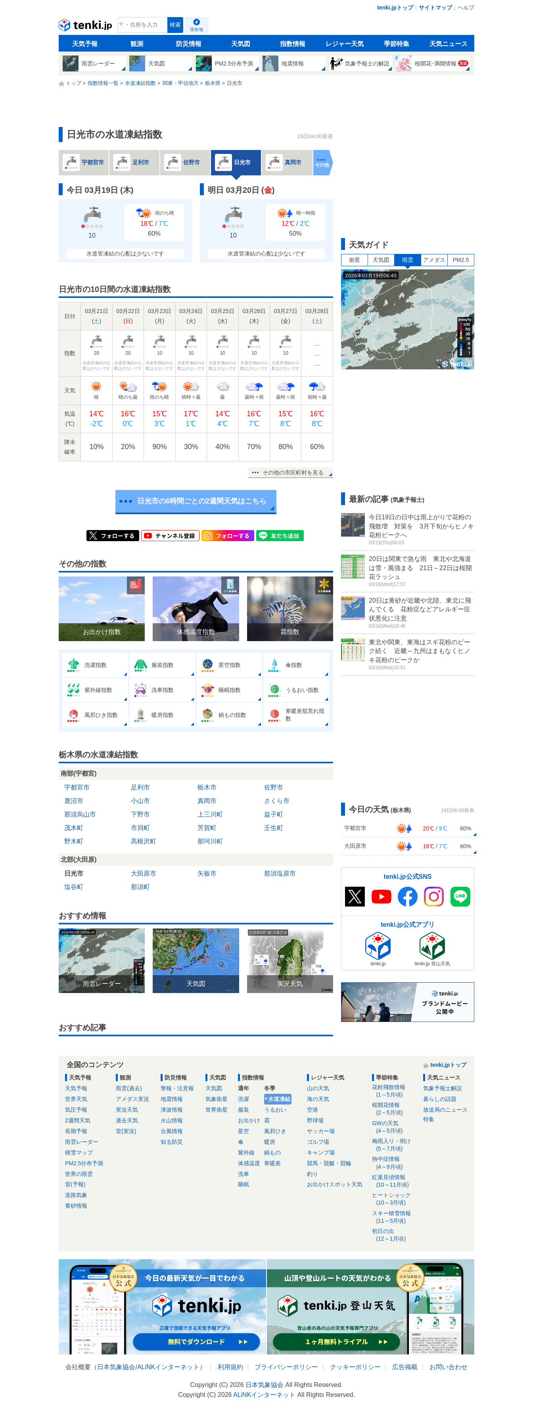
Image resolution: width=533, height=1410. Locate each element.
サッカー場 (321, 1131)
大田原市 (143, 873)
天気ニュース (448, 43)
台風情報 (172, 1131)
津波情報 (172, 1109)
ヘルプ (466, 7)
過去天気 (127, 1120)
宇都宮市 (77, 787)
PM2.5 (461, 260)
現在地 (196, 29)
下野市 (140, 814)
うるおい (275, 1109)
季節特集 (396, 43)
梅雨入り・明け (395, 1145)
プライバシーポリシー (286, 1367)
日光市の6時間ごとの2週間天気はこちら (201, 501)
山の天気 (318, 1088)
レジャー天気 (345, 43)
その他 (322, 165)
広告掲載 (405, 1367)
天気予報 (85, 43)
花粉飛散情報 (395, 1091)
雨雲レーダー (81, 1142)
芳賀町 (207, 827)
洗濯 (243, 1099)
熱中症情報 (395, 1163)
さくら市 (277, 800)
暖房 (269, 1142)
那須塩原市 (280, 873)
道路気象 (76, 1195)
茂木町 (73, 827)
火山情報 (172, 1120)
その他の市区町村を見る (293, 472)
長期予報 (76, 1131)
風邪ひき (275, 1131)
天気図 (240, 43)
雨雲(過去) (129, 1088)
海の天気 (318, 1099)
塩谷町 (73, 887)
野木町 (73, 841)
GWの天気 (395, 1127)
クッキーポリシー (355, 1367)
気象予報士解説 (442, 1088)
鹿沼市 (73, 800)
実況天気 (127, 1109)
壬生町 (273, 827)
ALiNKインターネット (168, 1367)
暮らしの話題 (439, 1099)
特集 (428, 1119)
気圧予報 (76, 1109)
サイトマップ (435, 7)
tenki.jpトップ (395, 7)
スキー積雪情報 (395, 1217)
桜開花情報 (395, 1109)
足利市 (140, 787)
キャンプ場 (321, 1152)
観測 (136, 43)
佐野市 (273, 787)
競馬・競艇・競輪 (329, 1163)
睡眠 (243, 1184)
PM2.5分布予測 (84, 1163)
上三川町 (210, 814)
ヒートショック (395, 1199)
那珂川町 (210, 841)
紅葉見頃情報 (395, 1181)
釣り (312, 1174)
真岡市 (207, 800)
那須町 (140, 887)
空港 (312, 1109)
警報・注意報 (177, 1088)
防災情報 (188, 43)
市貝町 (140, 827)
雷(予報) (75, 1184)
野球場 (315, 1120)
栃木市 (207, 787)
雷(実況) (126, 1131)
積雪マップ (79, 1152)
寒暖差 (272, 1163)
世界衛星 (216, 1109)
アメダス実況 (132, 1099)
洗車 (243, 1174)
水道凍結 (279, 1099)
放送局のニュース (445, 1109)
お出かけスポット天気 (334, 1184)
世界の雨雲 (79, 1174)
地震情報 (172, 1099)
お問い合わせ (448, 1367)
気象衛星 (216, 1099)
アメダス (434, 260)
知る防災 (172, 1142)
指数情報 (292, 43)
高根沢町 (143, 841)
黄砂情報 (76, 1206)
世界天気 (76, 1099)
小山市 (140, 800)
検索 (175, 25)
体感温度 (249, 1163)
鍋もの (272, 1152)
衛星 (354, 260)
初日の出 (395, 1235)
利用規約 (230, 1367)
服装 (243, 1109)
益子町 (273, 814)
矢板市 (207, 873)
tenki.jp (86, 27)
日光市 (73, 873)
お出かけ (249, 1120)
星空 (243, 1131)
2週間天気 (77, 1120)
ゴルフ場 (318, 1142)
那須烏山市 (80, 814)
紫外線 (246, 1152)
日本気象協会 (116, 1367)
